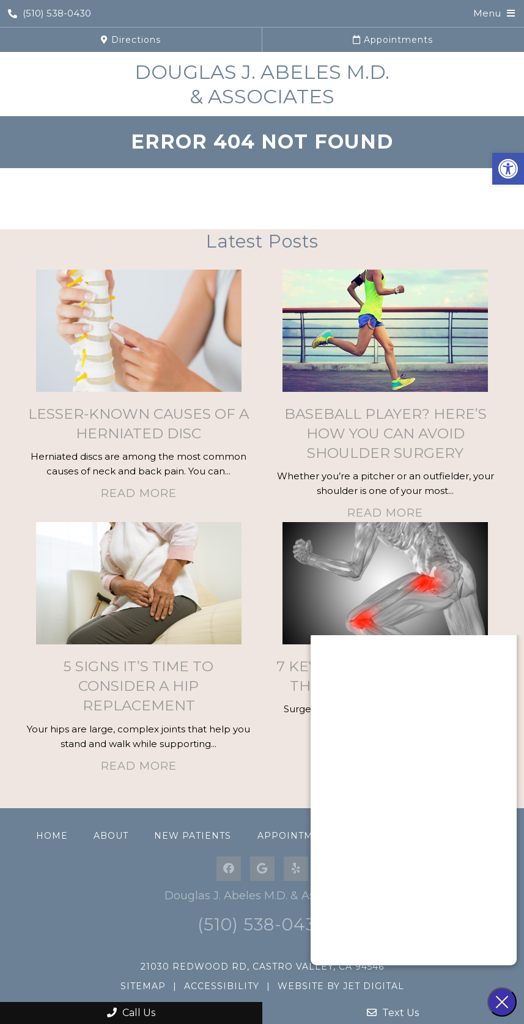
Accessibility (221, 986)
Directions (131, 39)
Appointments (393, 39)
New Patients (192, 835)
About (111, 835)
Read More (139, 493)
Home (52, 835)
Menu (487, 13)
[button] (508, 169)
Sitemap (143, 986)
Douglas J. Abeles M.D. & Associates (262, 84)
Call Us (131, 1012)
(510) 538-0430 (49, 13)
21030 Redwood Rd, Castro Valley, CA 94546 (262, 966)
